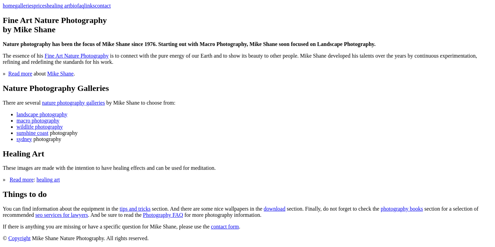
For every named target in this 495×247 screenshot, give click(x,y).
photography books (402, 209)
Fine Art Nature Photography (77, 56)
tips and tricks (135, 209)
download (274, 209)
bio (73, 6)
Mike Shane (60, 74)
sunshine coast (32, 133)
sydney (24, 139)
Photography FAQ (163, 215)
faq (80, 6)
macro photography (37, 121)
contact (103, 6)
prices (40, 6)
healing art (58, 6)
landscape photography (41, 114)
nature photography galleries (73, 103)
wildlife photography (39, 127)
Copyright (19, 238)
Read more (20, 74)
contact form (225, 227)
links (89, 6)
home (9, 6)
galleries (24, 6)
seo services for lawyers (61, 215)
